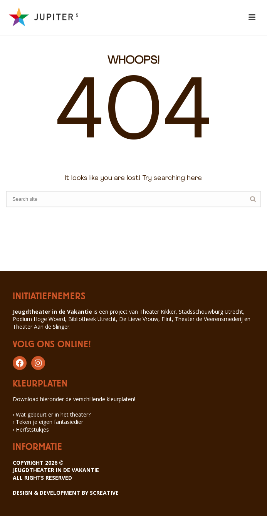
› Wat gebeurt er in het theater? (52, 414)
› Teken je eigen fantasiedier (48, 421)
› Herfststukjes (31, 429)
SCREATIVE (104, 492)
